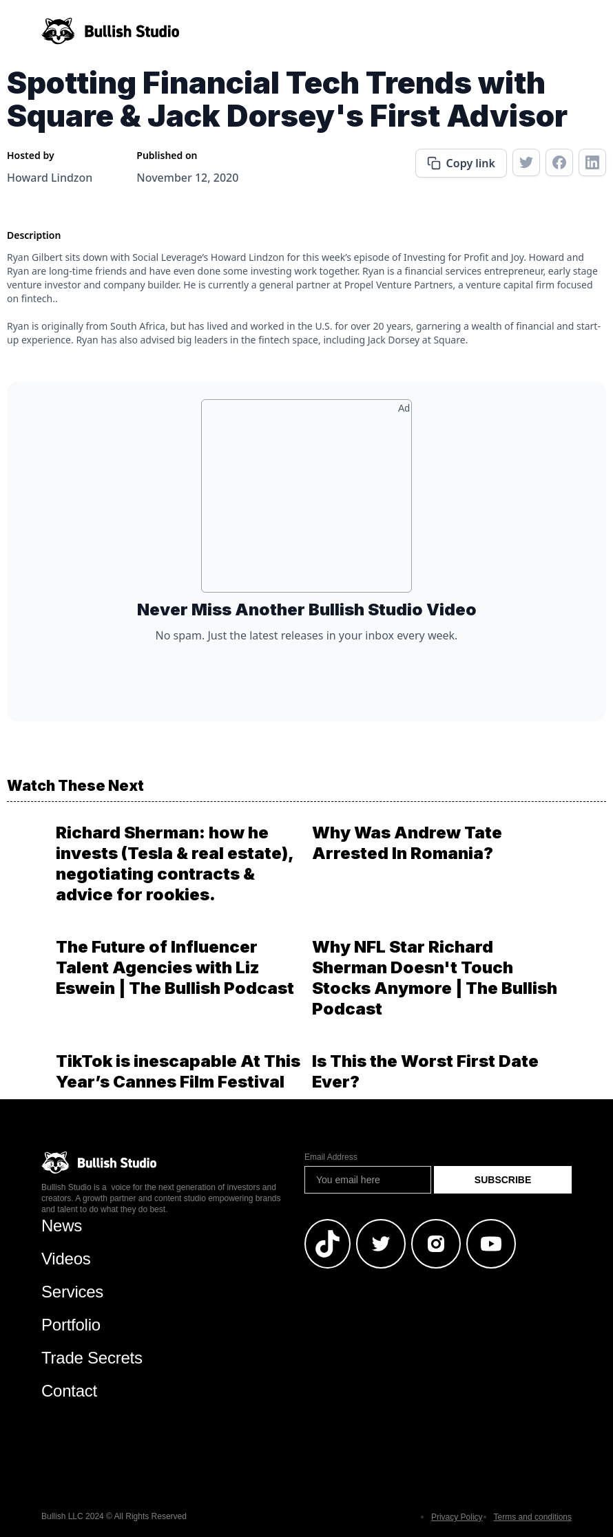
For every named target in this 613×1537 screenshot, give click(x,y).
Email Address (330, 1157)
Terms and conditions (533, 1517)
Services (72, 1291)
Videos (66, 1258)
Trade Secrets (92, 1357)
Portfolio (71, 1324)
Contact (69, 1390)
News (61, 1225)
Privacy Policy (457, 1517)
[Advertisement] (306, 501)
